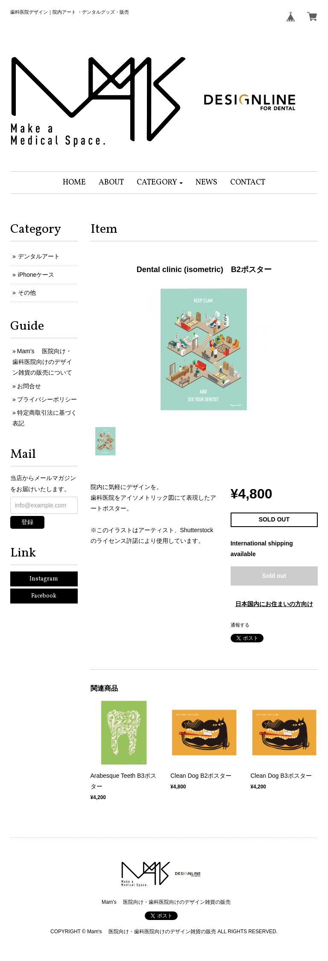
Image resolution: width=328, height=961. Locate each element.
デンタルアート (39, 256)
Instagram (43, 579)
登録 (27, 522)
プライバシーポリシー (47, 399)
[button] (160, 182)
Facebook (43, 596)
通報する (240, 624)
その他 (27, 292)
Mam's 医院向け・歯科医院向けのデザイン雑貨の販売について (42, 362)
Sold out (274, 575)
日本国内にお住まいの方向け (274, 604)
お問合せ (29, 386)
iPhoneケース (36, 274)
